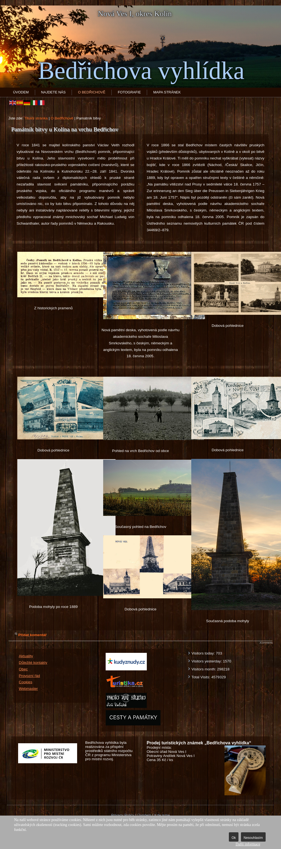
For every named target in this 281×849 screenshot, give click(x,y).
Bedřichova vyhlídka (141, 70)
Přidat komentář (32, 635)
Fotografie (129, 92)
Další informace (247, 844)
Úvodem (21, 92)
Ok (234, 838)
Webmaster (28, 689)
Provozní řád (29, 676)
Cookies (25, 682)
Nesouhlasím (253, 838)
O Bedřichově (91, 92)
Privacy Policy (122, 815)
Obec (23, 669)
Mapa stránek (167, 92)
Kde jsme (162, 815)
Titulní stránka (36, 118)
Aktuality (26, 656)
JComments (265, 642)
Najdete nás (53, 92)
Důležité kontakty (33, 663)
